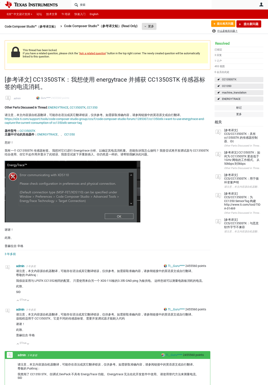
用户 (261, 4)
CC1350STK (229, 79)
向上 (18, 301)
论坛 (39, 14)
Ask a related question (92, 53)
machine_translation (234, 92)
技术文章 (51, 14)
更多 (155, 26)
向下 (28, 301)
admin (17, 98)
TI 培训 (65, 14)
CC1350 (226, 86)
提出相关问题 (224, 24)
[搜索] (141, 4)
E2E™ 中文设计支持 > (19, 14)
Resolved (222, 43)
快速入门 (79, 14)
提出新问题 (250, 24)
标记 (239, 107)
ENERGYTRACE (231, 98)
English (94, 14)
